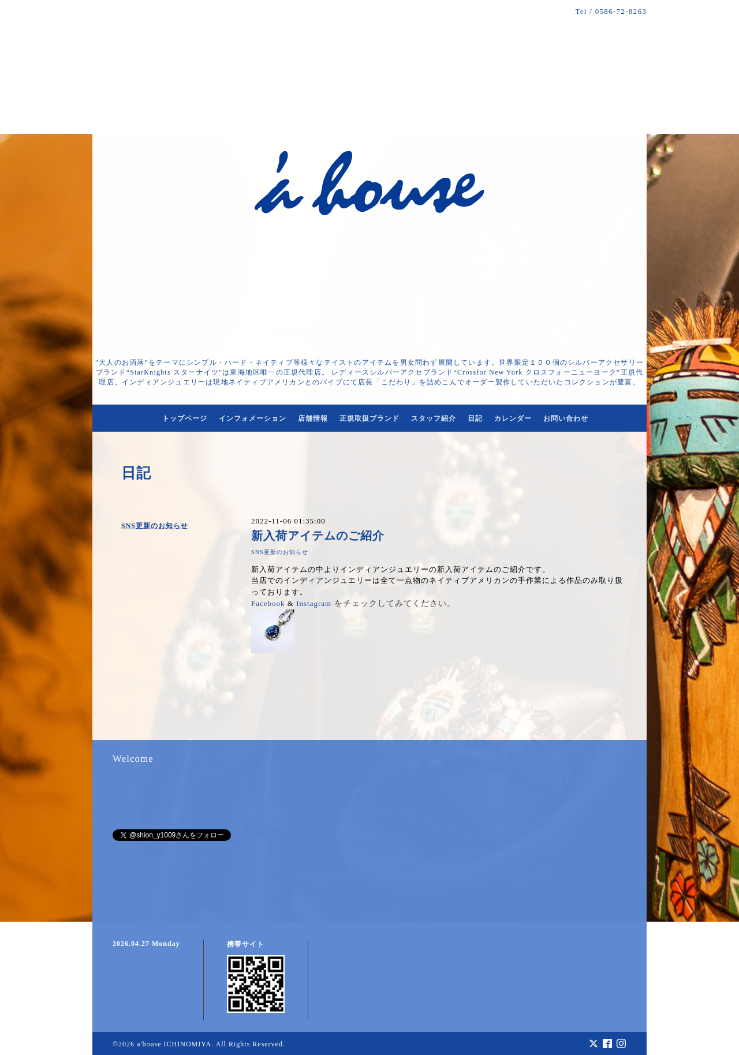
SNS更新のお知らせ (154, 526)
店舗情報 (313, 418)
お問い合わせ (565, 418)
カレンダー (513, 418)
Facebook (268, 603)
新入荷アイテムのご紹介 (318, 536)
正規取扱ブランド (369, 418)
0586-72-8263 (621, 11)
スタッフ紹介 (433, 418)
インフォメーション (252, 418)
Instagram (313, 603)
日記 (475, 418)
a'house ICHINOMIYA (174, 1044)
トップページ (184, 418)
